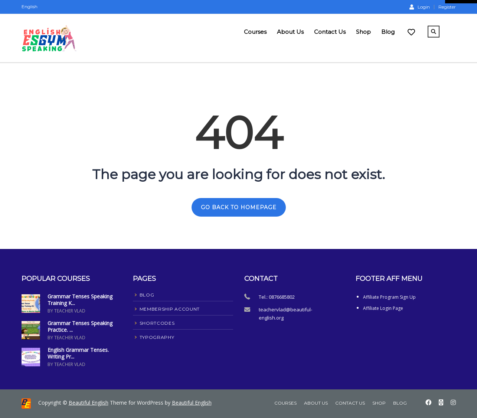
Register (447, 7)
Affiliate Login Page (383, 308)
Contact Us (330, 31)
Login (419, 6)
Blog (388, 31)
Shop (363, 31)
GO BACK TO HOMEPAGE (239, 207)
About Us (290, 31)
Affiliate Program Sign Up (389, 297)
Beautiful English (88, 402)
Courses (255, 31)
